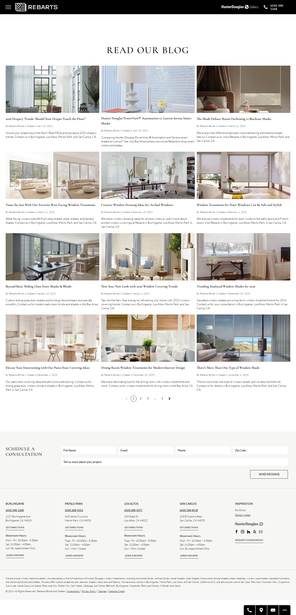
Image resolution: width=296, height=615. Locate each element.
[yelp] (254, 532)
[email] (260, 532)
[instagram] (242, 532)
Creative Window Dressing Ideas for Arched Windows (137, 205)
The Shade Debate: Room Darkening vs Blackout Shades (234, 119)
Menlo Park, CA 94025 (78, 520)
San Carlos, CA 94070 (192, 520)
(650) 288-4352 (74, 510)
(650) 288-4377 (133, 510)
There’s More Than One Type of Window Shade (228, 368)
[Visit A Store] (261, 610)
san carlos (188, 503)
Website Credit (116, 591)
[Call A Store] (250, 610)
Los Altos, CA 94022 (135, 520)
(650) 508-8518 (189, 510)
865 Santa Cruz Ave (76, 516)
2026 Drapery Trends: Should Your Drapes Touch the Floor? (45, 119)
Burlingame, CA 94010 (19, 520)
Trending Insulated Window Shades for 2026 (226, 286)
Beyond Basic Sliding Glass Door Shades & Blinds (38, 286)
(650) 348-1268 (15, 510)
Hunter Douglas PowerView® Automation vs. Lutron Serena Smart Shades (146, 120)
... (155, 398)
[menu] (8, 7)
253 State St (131, 516)
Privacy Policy (89, 591)
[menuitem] (262, 510)
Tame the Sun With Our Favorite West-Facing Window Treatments (50, 205)
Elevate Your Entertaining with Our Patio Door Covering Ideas (47, 368)
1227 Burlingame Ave (18, 516)
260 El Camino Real (191, 516)
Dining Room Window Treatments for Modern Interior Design (143, 368)
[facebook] (236, 532)
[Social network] (248, 532)
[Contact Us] (273, 610)
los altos (131, 503)
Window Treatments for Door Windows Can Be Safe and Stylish (239, 205)
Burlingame (15, 503)
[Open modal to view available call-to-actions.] (284, 610)
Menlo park (74, 503)
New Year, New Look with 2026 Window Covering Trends (139, 286)
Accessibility (73, 591)
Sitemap (102, 591)
